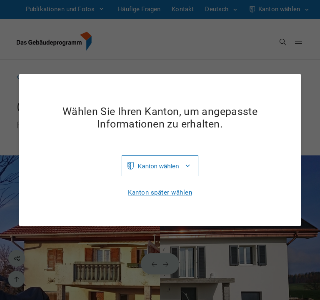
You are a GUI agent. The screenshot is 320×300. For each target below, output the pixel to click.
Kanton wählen (158, 166)
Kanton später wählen (160, 193)
